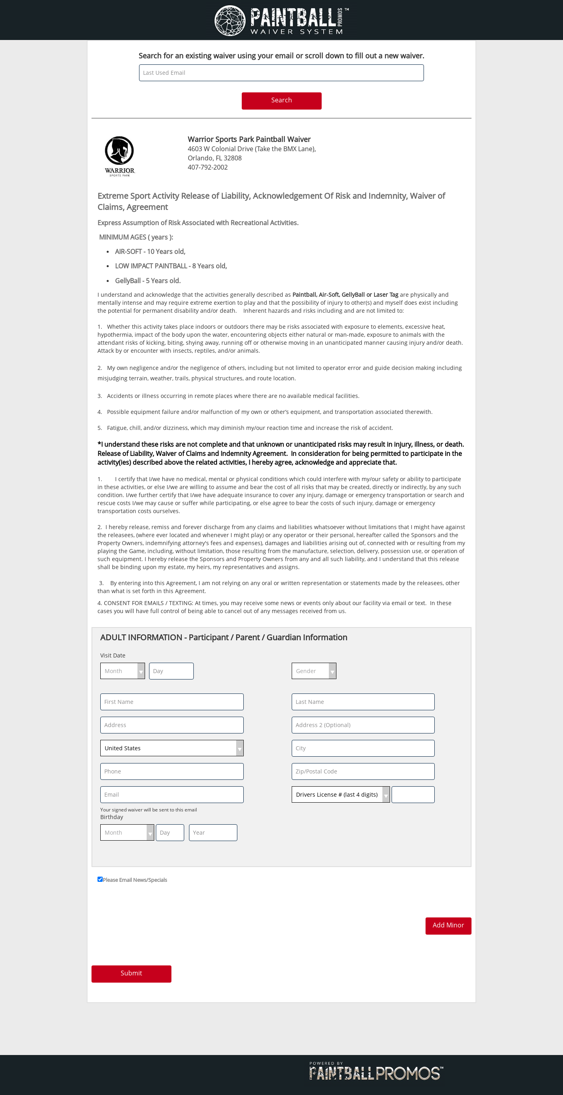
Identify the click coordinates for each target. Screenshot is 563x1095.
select (141, 670)
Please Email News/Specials (135, 879)
